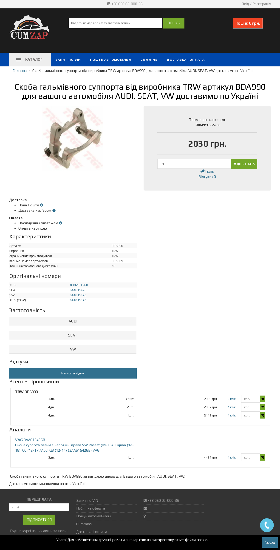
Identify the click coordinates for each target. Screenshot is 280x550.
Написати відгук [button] (72, 373)
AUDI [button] (73, 321)
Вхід (245, 4)
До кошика (244, 164)
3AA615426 (77, 290)
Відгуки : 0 (207, 176)
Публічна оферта (90, 508)
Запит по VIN (68, 59)
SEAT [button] (72, 335)
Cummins (149, 59)
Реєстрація (261, 4)
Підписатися (39, 519)
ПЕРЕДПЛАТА (39, 499)
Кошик (247, 23)
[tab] (72, 321)
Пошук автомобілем (110, 59)
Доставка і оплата (186, 59)
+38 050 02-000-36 (125, 4)
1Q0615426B (78, 285)
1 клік (207, 171)
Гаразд (270, 542)
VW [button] (73, 349)
